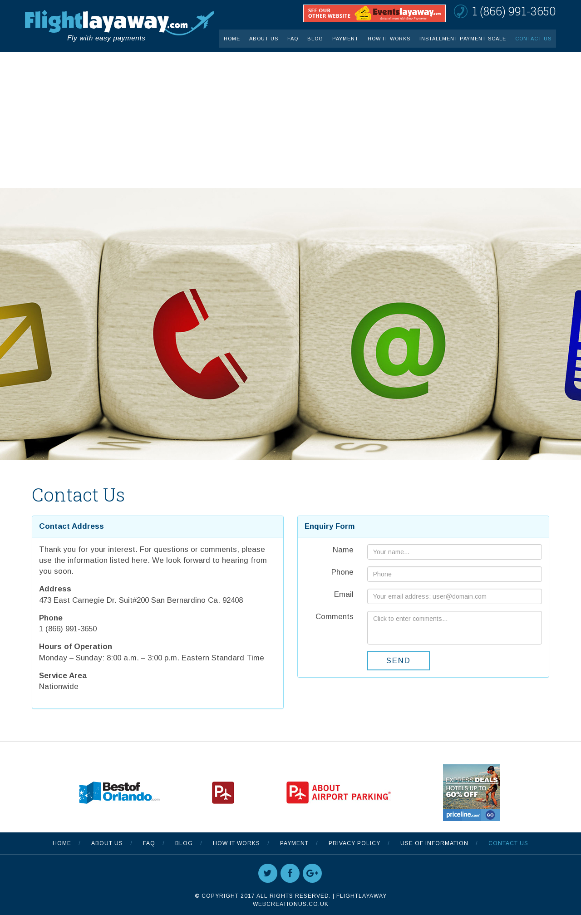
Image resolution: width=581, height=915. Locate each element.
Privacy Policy (354, 843)
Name (343, 550)
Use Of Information (434, 843)
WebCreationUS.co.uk (291, 904)
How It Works (389, 38)
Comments (334, 616)
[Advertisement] (290, 119)
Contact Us (533, 38)
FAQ (292, 38)
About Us (263, 38)
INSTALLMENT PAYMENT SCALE (462, 38)
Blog (315, 38)
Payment (345, 38)
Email (344, 594)
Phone (342, 572)
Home (232, 38)
